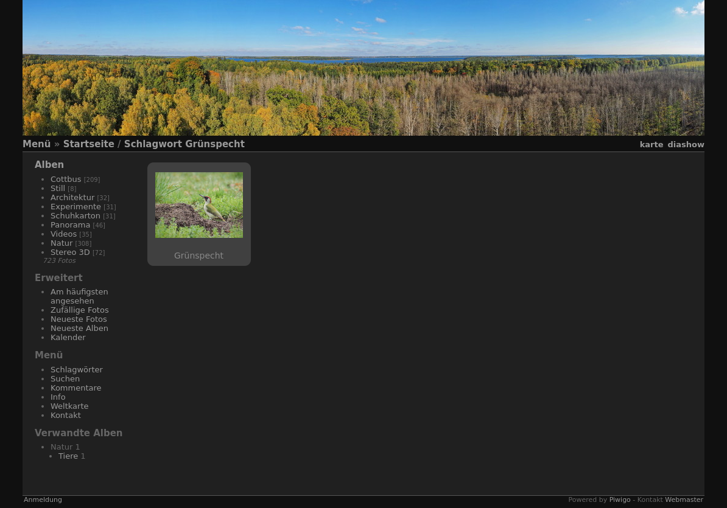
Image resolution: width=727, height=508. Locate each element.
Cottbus (66, 179)
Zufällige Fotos (80, 310)
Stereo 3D (70, 252)
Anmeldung (43, 500)
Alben (49, 164)
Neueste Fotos (79, 319)
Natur (61, 243)
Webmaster (684, 500)
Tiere (68, 456)
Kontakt (66, 415)
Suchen (65, 378)
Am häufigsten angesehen (79, 296)
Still (58, 188)
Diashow (686, 144)
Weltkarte (70, 406)
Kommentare (76, 387)
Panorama (70, 224)
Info (58, 397)
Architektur (72, 197)
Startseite (88, 144)
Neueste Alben (79, 328)
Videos (64, 233)
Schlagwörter (77, 369)
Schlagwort (153, 144)
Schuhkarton (75, 215)
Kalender (68, 337)
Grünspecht (215, 144)
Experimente (76, 206)
